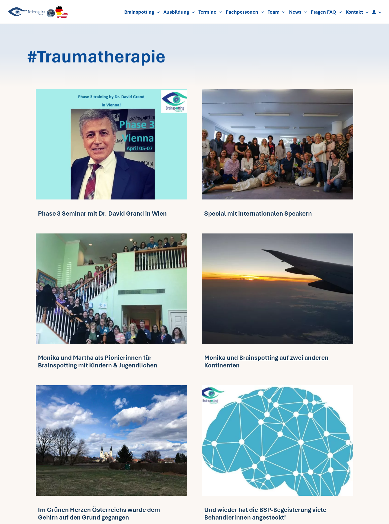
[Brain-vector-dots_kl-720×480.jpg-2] (277, 388)
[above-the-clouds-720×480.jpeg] (277, 236)
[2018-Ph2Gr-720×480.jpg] (111, 388)
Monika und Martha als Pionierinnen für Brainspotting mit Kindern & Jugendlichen (97, 361)
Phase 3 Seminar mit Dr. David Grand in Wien (102, 213)
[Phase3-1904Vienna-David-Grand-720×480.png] (111, 91)
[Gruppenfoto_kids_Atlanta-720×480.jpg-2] (111, 236)
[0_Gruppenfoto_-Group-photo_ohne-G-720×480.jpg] (277, 91)
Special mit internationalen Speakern (258, 213)
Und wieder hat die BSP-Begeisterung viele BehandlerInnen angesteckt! (265, 513)
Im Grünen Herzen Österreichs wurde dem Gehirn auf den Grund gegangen (99, 513)
